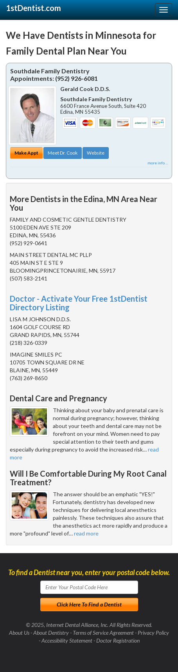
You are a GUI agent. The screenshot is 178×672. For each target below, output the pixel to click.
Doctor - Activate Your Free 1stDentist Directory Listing (78, 303)
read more (86, 533)
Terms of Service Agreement (103, 632)
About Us (19, 632)
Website (95, 153)
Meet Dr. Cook (62, 153)
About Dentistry (51, 632)
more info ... (157, 162)
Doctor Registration (118, 640)
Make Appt (26, 153)
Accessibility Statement (66, 640)
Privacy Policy (153, 632)
